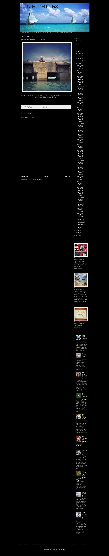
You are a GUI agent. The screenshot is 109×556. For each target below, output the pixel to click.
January (80, 225)
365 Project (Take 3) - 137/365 (80, 114)
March (80, 220)
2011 (77, 235)
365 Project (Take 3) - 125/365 (80, 178)
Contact (78, 41)
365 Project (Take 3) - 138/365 (80, 109)
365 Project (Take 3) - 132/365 (80, 141)
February (80, 222)
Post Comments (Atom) (36, 179)
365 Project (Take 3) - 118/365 (80, 215)
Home (46, 176)
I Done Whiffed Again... (84, 494)
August (80, 53)
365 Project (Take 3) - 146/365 (80, 67)
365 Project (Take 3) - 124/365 (80, 183)
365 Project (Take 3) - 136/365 (80, 120)
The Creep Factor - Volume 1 (84, 376)
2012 (77, 233)
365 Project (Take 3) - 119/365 (80, 209)
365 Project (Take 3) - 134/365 (80, 130)
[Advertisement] (45, 163)
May (79, 61)
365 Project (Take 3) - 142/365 (80, 88)
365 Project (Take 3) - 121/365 (80, 199)
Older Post (67, 176)
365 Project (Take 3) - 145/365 (80, 72)
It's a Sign (83, 336)
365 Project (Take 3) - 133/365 (80, 136)
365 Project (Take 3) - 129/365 (80, 157)
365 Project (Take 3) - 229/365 (84, 396)
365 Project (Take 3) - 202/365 (84, 356)
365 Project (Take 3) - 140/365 (80, 99)
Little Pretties (39, 7)
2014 (77, 228)
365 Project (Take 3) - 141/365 (80, 93)
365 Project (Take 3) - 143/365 (80, 83)
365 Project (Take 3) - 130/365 (80, 151)
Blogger (62, 550)
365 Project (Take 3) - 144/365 (80, 77)
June (79, 59)
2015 (77, 51)
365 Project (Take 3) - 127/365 (80, 167)
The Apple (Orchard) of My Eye (84, 417)
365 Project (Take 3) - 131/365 (80, 146)
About (77, 43)
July (79, 56)
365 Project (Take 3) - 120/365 (80, 204)
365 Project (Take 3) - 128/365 (80, 162)
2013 (77, 230)
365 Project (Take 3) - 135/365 (80, 125)
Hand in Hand (84, 451)
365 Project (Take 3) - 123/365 (80, 188)
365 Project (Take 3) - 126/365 (80, 173)
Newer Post (24, 176)
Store (77, 45)
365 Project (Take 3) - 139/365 (80, 104)
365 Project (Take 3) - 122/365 (80, 194)
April (79, 64)
